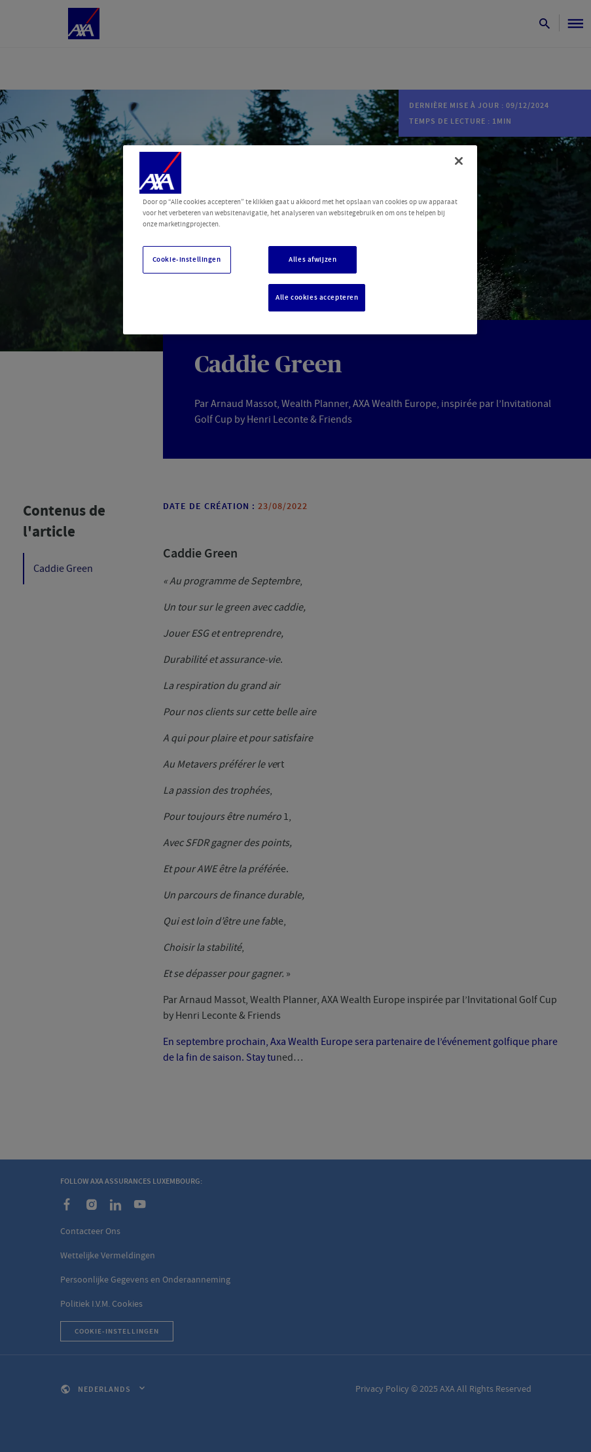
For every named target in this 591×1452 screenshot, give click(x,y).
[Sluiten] (458, 161)
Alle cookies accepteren (317, 297)
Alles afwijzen (312, 259)
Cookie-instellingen (186, 259)
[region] (300, 239)
